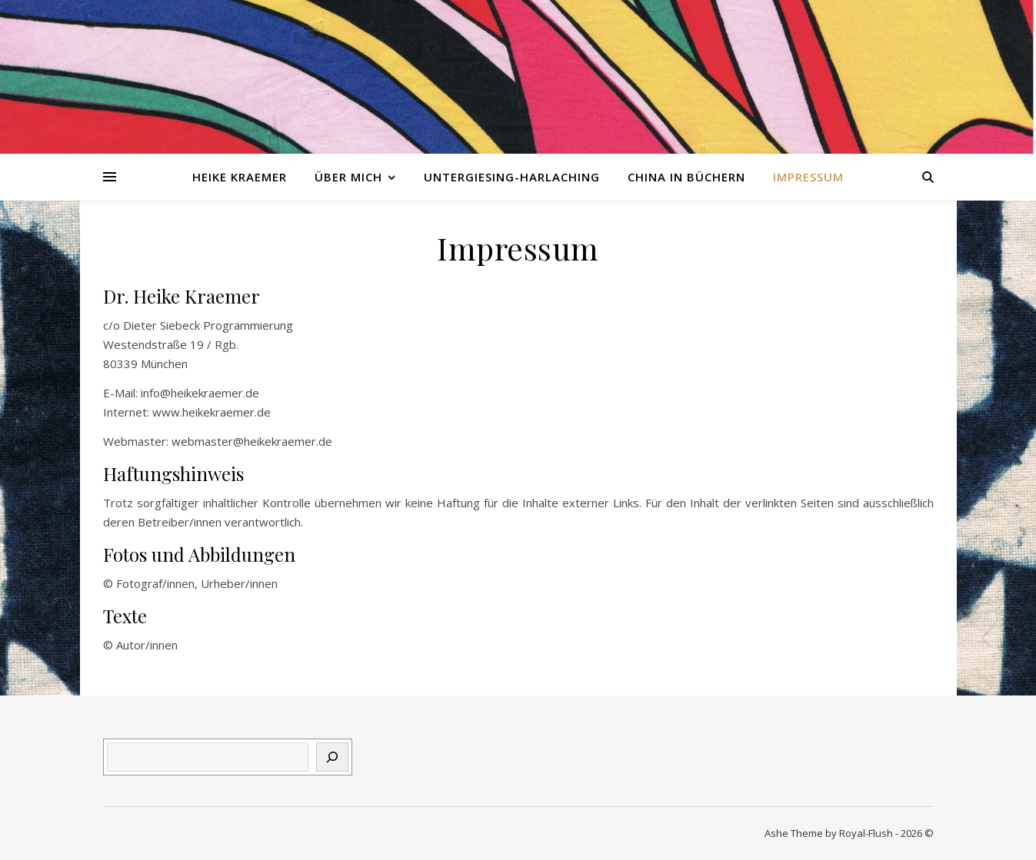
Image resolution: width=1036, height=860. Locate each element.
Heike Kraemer (239, 176)
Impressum (808, 176)
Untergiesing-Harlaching (512, 176)
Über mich (348, 176)
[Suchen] (332, 757)
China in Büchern (686, 176)
